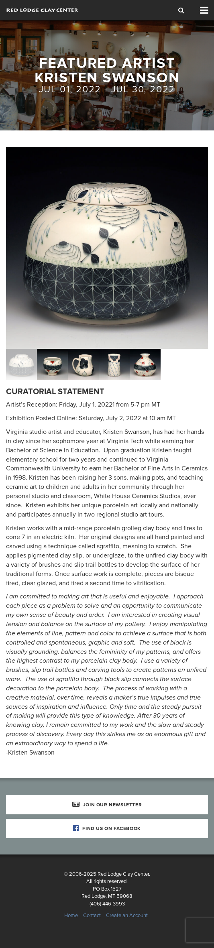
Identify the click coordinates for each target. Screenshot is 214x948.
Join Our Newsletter (107, 805)
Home (71, 915)
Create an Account (127, 915)
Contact (92, 915)
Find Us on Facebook (107, 828)
